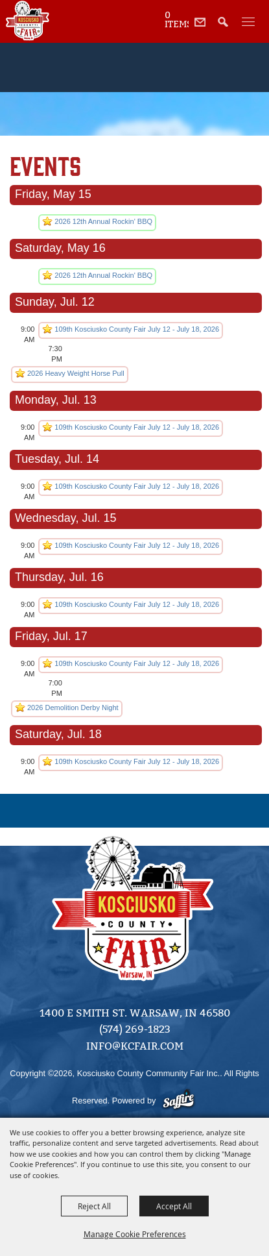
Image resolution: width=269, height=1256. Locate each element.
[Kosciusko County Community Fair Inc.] (27, 21)
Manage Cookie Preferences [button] (135, 1234)
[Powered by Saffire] (180, 1100)
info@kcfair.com (134, 1046)
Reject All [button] (94, 1206)
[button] (226, 29)
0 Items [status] (177, 20)
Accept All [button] (174, 1206)
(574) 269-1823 (134, 1029)
